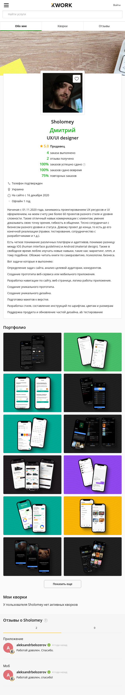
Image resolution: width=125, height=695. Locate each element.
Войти (117, 5)
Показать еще (62, 584)
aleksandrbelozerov (31, 645)
